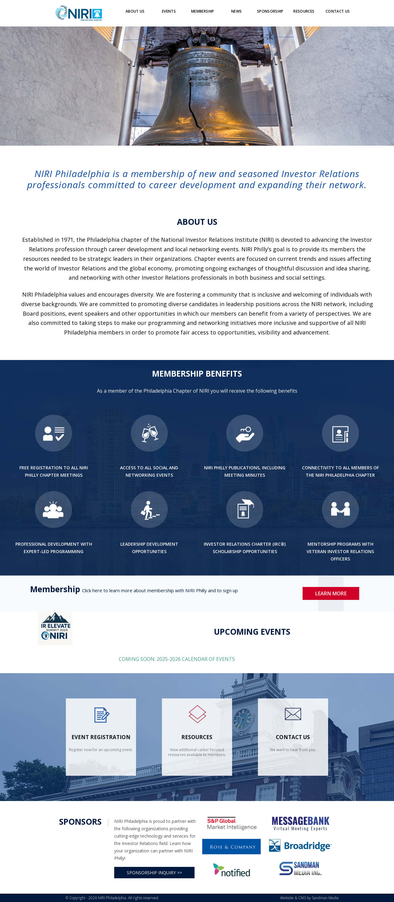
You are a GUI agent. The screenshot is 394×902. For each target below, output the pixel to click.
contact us (293, 737)
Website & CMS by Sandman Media (309, 897)
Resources (196, 737)
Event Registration (101, 737)
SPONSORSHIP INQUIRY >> (154, 873)
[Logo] (79, 13)
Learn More (331, 593)
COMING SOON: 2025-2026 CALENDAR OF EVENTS (177, 659)
